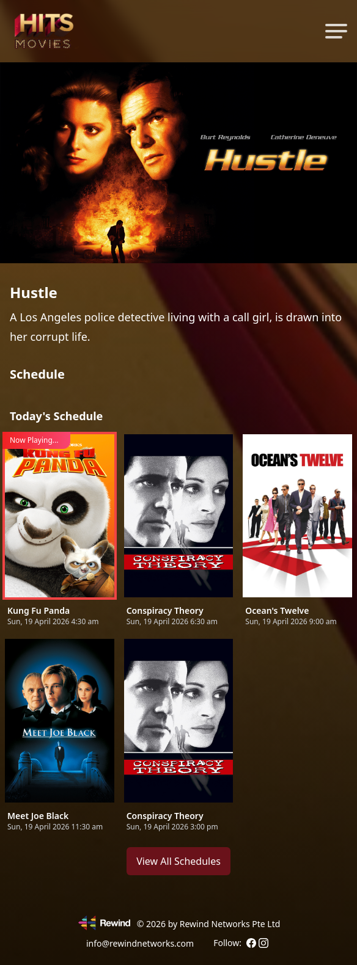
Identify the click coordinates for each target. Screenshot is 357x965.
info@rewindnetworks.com (140, 943)
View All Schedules (178, 861)
